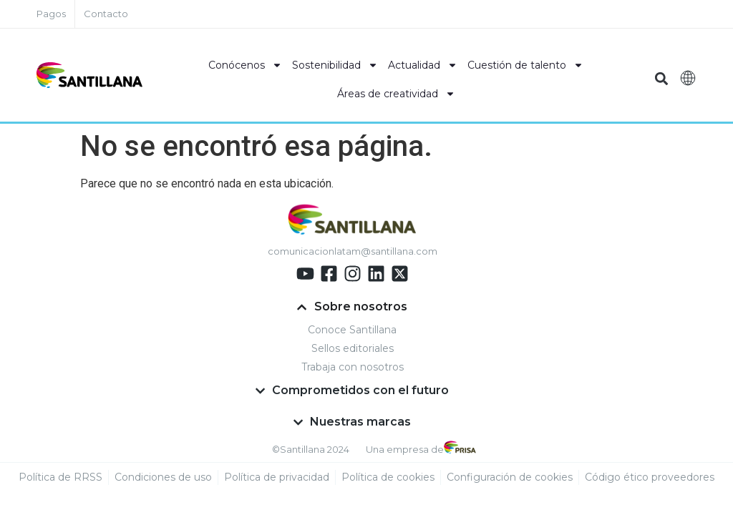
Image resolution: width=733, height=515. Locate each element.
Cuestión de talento (525, 65)
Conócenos (245, 65)
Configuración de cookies (510, 477)
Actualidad (422, 65)
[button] (662, 79)
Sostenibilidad (335, 65)
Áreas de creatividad (396, 94)
